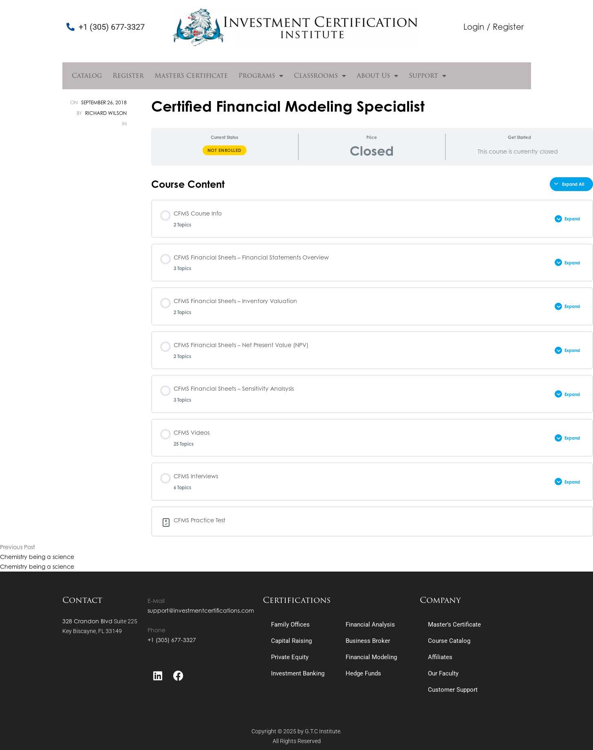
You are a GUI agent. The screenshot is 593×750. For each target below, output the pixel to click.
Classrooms (320, 75)
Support (427, 75)
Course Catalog (449, 640)
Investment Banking (297, 673)
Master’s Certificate (191, 75)
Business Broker (368, 640)
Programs (260, 75)
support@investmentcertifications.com (201, 610)
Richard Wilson (106, 113)
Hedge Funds (363, 673)
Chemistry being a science (37, 556)
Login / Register (493, 27)
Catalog (87, 75)
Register (128, 75)
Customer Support (453, 689)
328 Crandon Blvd (87, 621)
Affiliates (440, 657)
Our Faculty (443, 673)
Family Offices (290, 624)
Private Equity (290, 657)
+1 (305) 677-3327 (172, 639)
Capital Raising (291, 640)
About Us (377, 75)
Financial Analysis (370, 624)
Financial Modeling (371, 657)
